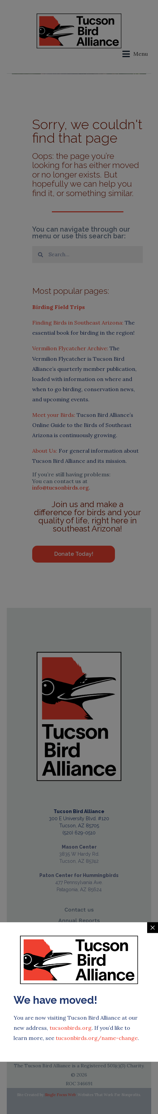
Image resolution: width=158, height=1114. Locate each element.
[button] (135, 54)
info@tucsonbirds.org (60, 487)
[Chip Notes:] (14, 1034)
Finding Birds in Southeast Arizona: (77, 322)
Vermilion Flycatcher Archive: (70, 348)
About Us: (44, 450)
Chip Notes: (33, 1047)
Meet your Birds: (53, 414)
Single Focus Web (60, 1094)
